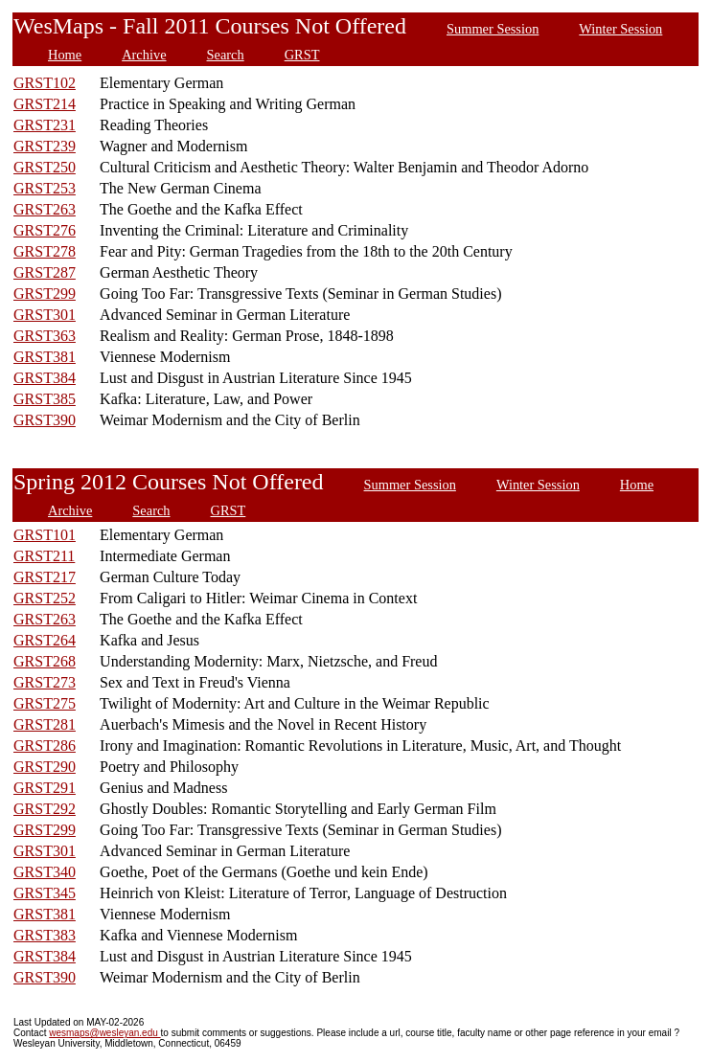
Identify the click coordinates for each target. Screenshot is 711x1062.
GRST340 (44, 872)
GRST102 (44, 83)
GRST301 (44, 314)
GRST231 (44, 125)
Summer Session (493, 28)
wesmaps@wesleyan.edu (104, 1033)
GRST (302, 54)
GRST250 (44, 167)
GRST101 (44, 535)
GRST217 (44, 577)
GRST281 (44, 724)
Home (64, 54)
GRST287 (44, 272)
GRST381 (44, 357)
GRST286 (44, 745)
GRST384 (44, 378)
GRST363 (44, 336)
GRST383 (44, 935)
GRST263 (44, 209)
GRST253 (44, 188)
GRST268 (44, 661)
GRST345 (44, 893)
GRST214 (44, 104)
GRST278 (44, 251)
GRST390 (44, 420)
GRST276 (44, 230)
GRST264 (44, 640)
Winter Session (620, 28)
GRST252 (44, 598)
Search (225, 54)
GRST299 (44, 293)
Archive (144, 54)
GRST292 (44, 809)
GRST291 (44, 788)
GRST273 (44, 682)
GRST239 (44, 146)
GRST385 (44, 399)
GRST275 (44, 703)
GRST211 (44, 556)
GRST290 (44, 766)
